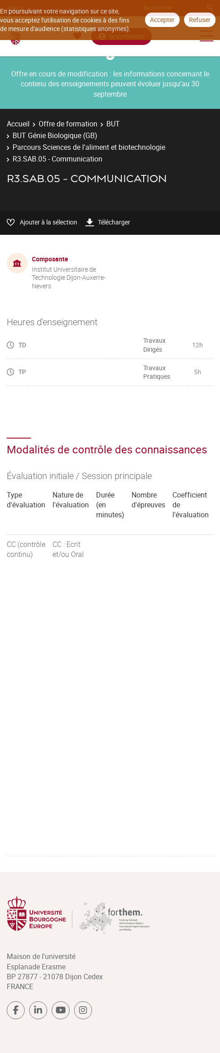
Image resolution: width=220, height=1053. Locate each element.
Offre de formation (68, 124)
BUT (113, 124)
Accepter (162, 19)
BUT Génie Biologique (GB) (55, 135)
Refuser (200, 19)
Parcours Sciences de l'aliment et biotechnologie (89, 147)
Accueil (18, 124)
